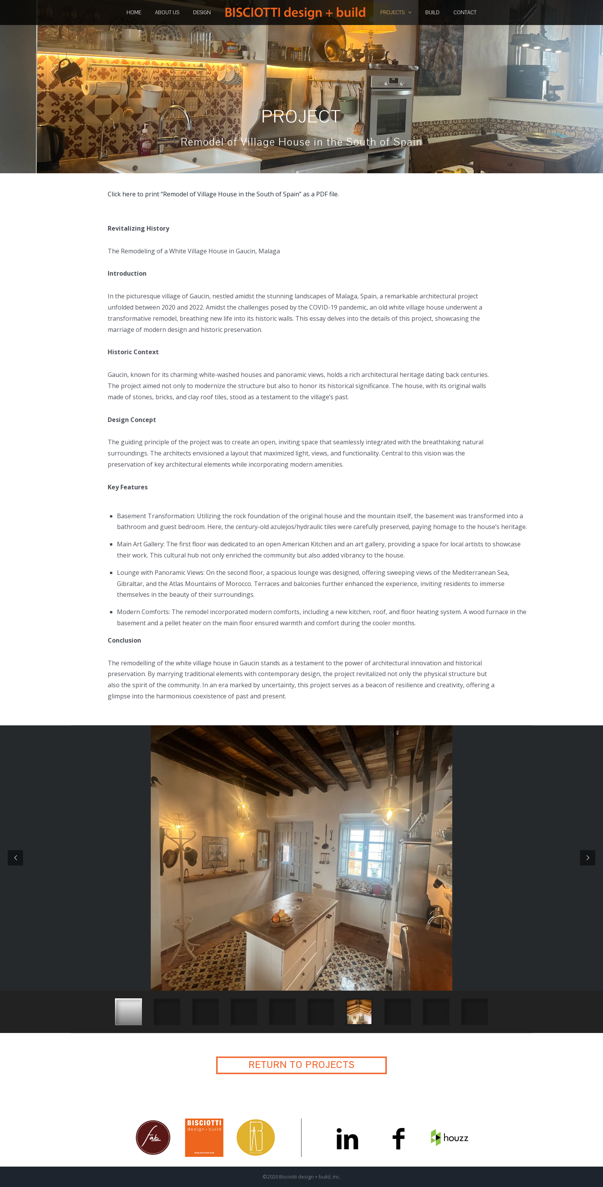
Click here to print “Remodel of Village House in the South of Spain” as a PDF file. (223, 194)
